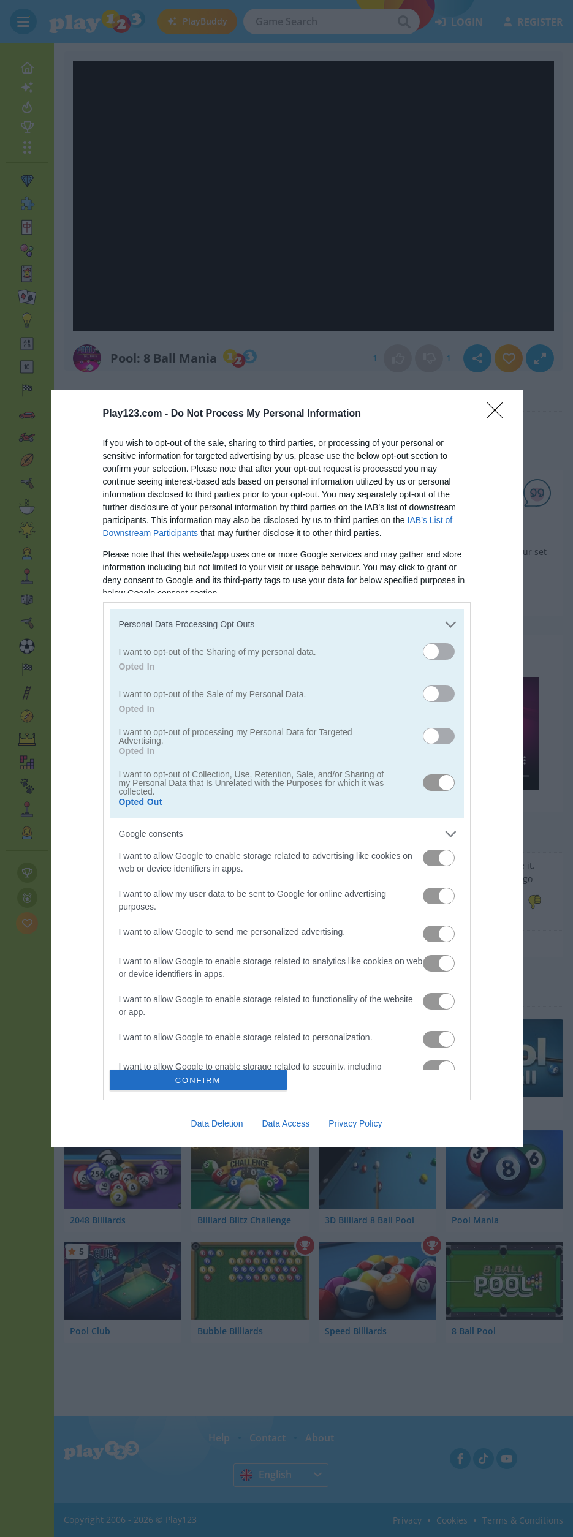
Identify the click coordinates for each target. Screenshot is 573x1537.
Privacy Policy (355, 1123)
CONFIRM (198, 1079)
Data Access (285, 1123)
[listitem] (287, 624)
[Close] (498, 414)
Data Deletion (217, 1123)
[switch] (439, 651)
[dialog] (287, 768)
